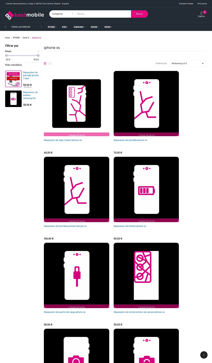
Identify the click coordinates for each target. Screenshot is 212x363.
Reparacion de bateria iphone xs (185, 112)
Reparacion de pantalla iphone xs (102, 112)
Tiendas (112, 335)
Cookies (112, 325)
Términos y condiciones (119, 294)
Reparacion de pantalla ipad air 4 (31, 75)
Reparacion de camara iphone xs (144, 171)
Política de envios (116, 283)
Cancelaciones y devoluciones (122, 289)
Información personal (170, 283)
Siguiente (200, 252)
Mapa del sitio (114, 330)
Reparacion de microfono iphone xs (187, 231)
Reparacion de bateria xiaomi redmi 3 (30, 94)
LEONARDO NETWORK (58, 357)
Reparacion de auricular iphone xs (144, 231)
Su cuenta (165, 278)
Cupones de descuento (171, 304)
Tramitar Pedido (186, 4)
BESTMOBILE (29, 357)
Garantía (112, 304)
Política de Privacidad (118, 314)
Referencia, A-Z (188, 62)
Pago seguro (114, 320)
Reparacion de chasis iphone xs (102, 231)
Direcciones (165, 299)
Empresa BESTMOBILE (118, 299)
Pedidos (163, 289)
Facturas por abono (169, 294)
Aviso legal (113, 309)
